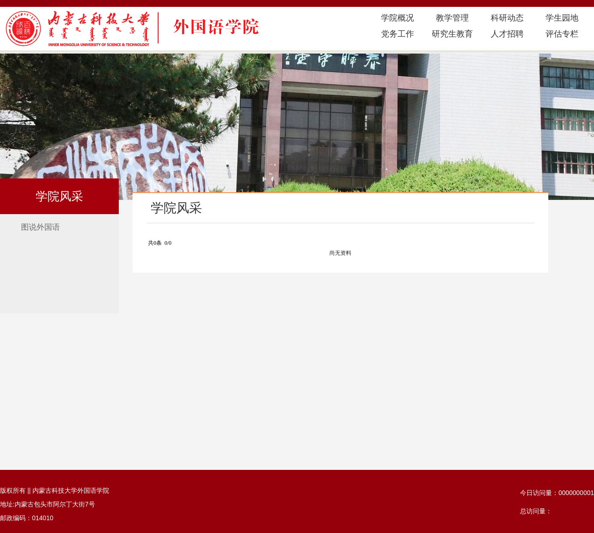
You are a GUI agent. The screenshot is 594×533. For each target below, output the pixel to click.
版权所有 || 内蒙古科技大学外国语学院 (54, 490)
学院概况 (397, 17)
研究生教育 (452, 33)
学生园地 (562, 17)
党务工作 (397, 33)
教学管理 (452, 17)
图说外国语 (40, 227)
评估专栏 (562, 33)
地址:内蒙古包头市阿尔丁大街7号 (47, 504)
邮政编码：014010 (26, 518)
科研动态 (507, 17)
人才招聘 (507, 33)
